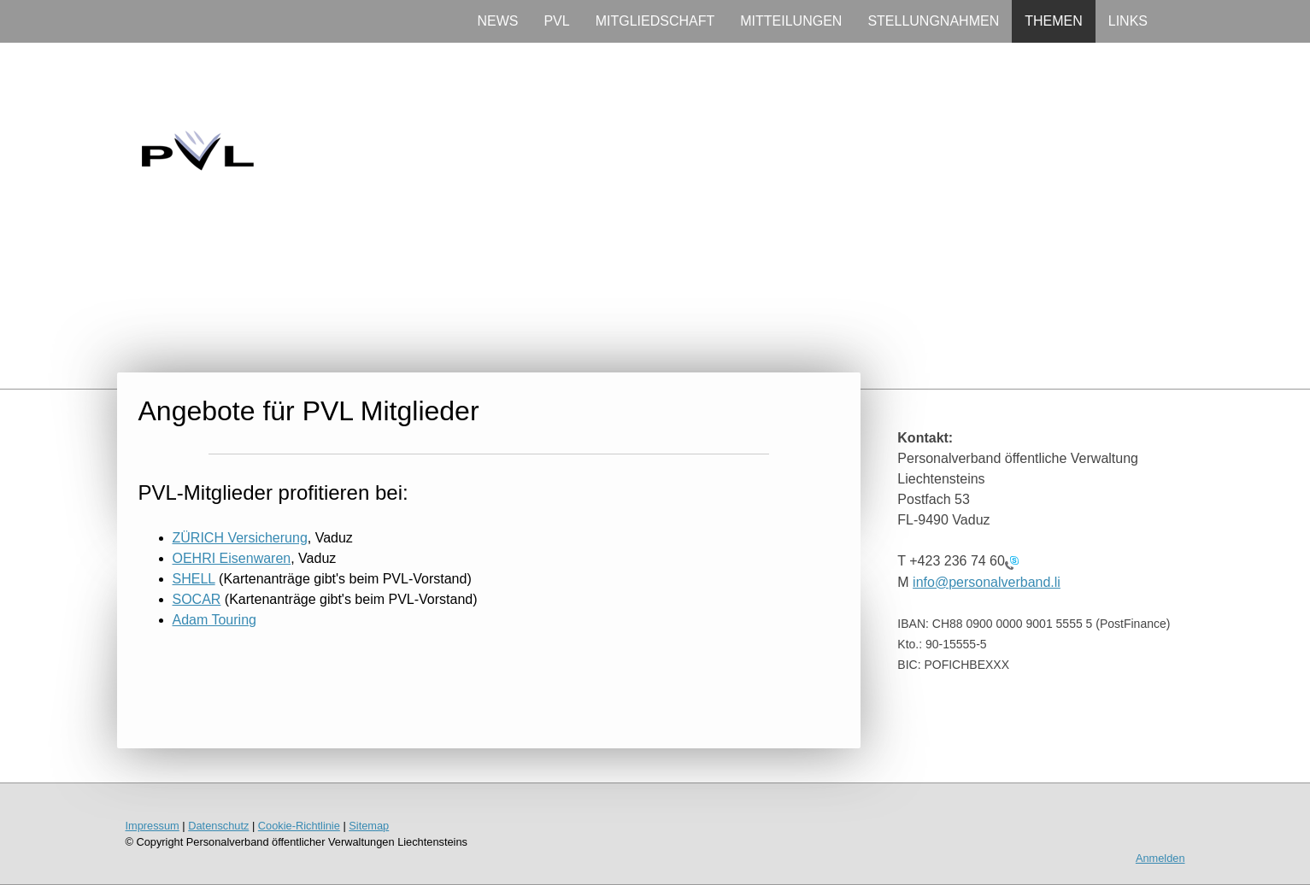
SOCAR (197, 599)
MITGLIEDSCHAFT (655, 21)
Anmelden (1160, 858)
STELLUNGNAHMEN (933, 21)
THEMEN (1054, 21)
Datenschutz (218, 825)
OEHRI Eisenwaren (232, 558)
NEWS (497, 21)
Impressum (152, 825)
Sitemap (369, 825)
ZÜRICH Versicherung (240, 537)
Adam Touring (214, 619)
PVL (556, 21)
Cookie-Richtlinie (299, 825)
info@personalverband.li (986, 582)
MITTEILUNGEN (791, 21)
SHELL (194, 578)
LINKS (1128, 21)
